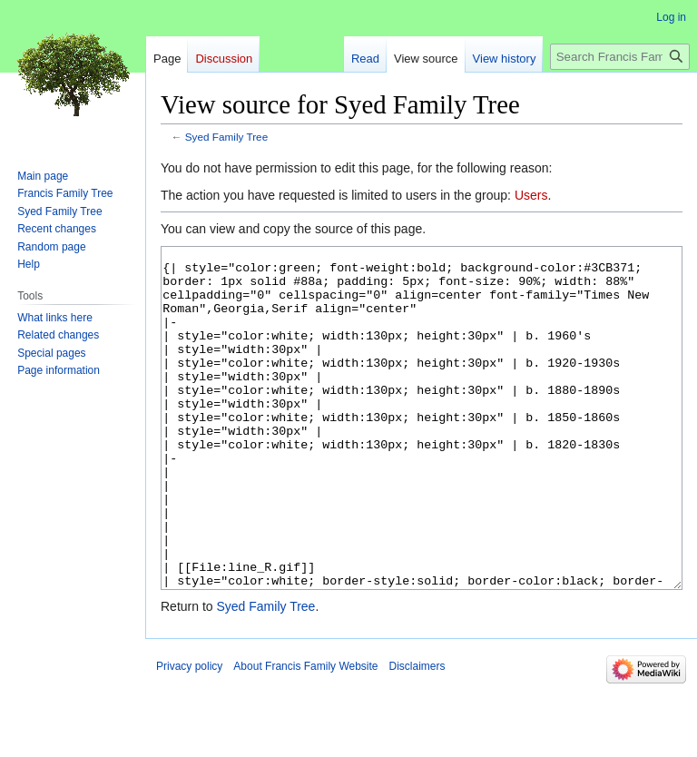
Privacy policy (189, 734)
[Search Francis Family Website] (620, 57)
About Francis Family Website (305, 734)
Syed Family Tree (226, 137)
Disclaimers (417, 734)
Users (531, 195)
